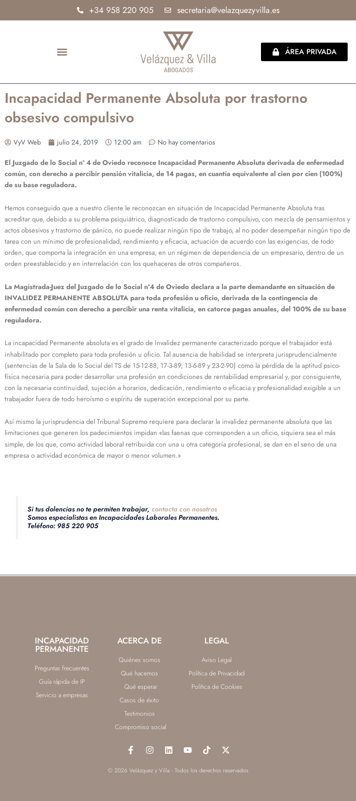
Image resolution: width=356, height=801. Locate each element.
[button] (61, 52)
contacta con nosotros (184, 509)
